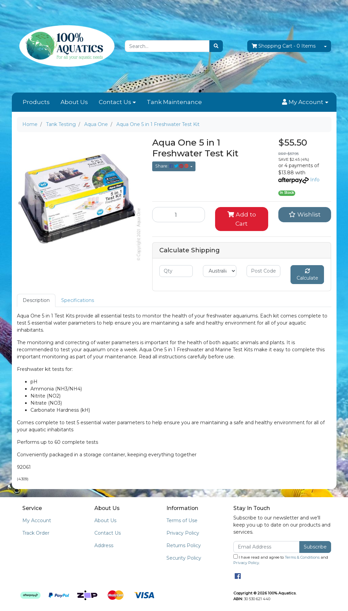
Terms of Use (182, 520)
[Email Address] (266, 547)
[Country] (219, 271)
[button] (305, 102)
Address (103, 545)
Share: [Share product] (172, 166)
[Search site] (216, 46)
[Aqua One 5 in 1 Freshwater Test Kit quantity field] (178, 214)
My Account (36, 520)
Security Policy (183, 558)
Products (36, 102)
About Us (74, 102)
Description (36, 300)
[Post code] (263, 271)
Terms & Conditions (302, 557)
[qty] (176, 271)
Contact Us (115, 102)
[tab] (36, 300)
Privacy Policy (182, 533)
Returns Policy (183, 545)
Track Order (35, 533)
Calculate (307, 275)
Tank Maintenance (174, 102)
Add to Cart (241, 219)
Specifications (77, 300)
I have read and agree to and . (280, 559)
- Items (284, 46)
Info (315, 180)
